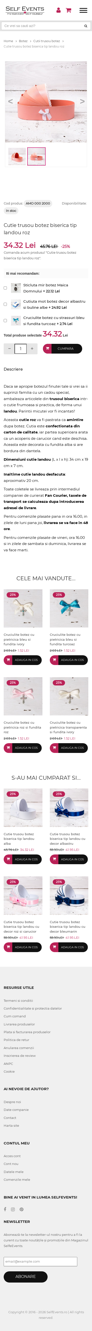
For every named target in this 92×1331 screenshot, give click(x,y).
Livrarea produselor (19, 1024)
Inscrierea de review (20, 1056)
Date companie (16, 1110)
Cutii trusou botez (48, 41)
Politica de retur (16, 1040)
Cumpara (66, 348)
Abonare (25, 1276)
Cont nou (11, 1164)
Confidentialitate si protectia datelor (33, 1008)
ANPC (8, 1064)
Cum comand (15, 1016)
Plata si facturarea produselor (27, 1032)
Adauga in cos (26, 660)
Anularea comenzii (19, 1048)
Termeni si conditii (18, 1001)
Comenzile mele (17, 1179)
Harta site (11, 1125)
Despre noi (12, 1102)
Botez (25, 41)
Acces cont (12, 1156)
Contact (10, 1118)
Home (10, 41)
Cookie (9, 1071)
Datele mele (14, 1172)
